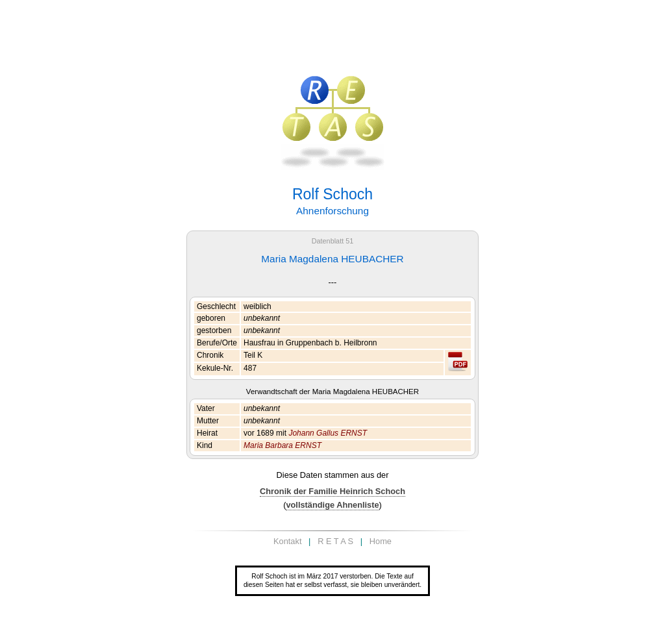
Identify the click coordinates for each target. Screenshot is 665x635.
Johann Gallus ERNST (327, 433)
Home (381, 541)
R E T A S (335, 541)
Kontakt (287, 541)
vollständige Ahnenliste (332, 505)
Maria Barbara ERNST (282, 445)
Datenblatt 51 (333, 241)
